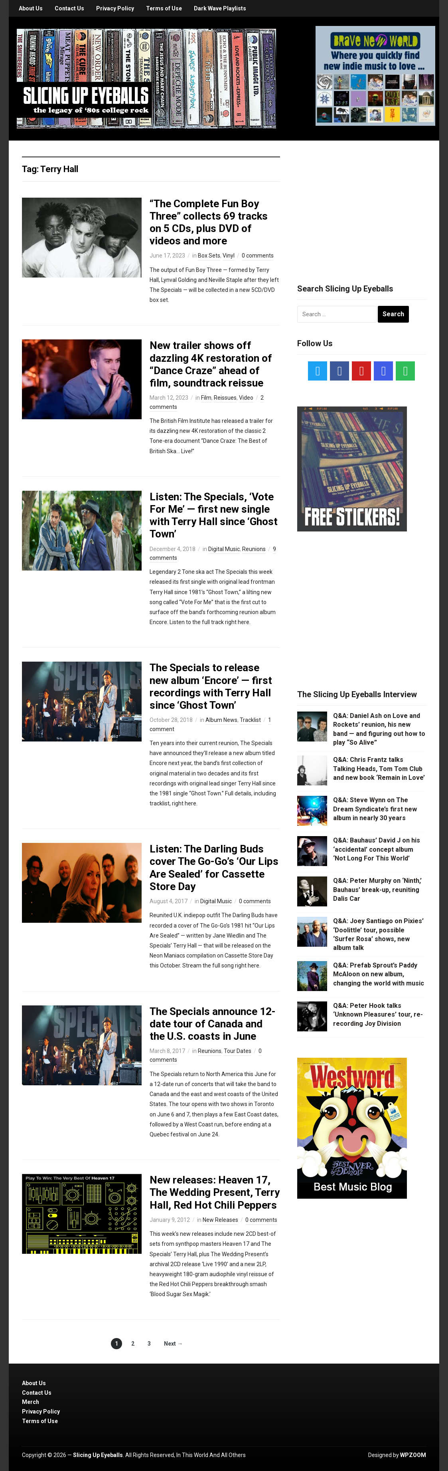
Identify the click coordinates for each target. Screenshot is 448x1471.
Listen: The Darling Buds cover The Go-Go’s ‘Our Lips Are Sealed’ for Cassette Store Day (214, 867)
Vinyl (229, 255)
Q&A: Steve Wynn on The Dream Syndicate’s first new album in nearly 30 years (375, 809)
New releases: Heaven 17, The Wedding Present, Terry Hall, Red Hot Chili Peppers (215, 1192)
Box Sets (209, 255)
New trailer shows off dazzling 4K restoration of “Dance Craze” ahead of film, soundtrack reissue (211, 364)
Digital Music (224, 549)
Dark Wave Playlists (220, 8)
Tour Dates (237, 1051)
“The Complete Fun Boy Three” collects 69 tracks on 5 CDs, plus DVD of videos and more (209, 222)
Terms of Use (164, 8)
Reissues (225, 398)
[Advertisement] (361, 202)
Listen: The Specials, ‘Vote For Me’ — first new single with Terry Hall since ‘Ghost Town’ (214, 515)
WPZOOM (413, 1455)
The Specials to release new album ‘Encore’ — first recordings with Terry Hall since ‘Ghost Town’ (211, 686)
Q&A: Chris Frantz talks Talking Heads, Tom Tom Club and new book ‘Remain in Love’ (379, 768)
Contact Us (69, 8)
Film (206, 398)
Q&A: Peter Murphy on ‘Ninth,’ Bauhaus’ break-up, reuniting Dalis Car (377, 889)
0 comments (258, 255)
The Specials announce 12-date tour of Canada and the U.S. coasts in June (213, 1023)
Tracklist (250, 720)
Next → (173, 1343)
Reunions (254, 549)
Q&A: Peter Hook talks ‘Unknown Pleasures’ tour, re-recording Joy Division (378, 1014)
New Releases (220, 1220)
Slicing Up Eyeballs (98, 1455)
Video (246, 398)
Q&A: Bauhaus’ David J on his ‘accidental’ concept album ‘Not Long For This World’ (376, 849)
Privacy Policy (115, 8)
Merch (30, 1402)
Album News (221, 720)
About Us (31, 8)
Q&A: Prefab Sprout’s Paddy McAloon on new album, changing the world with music (378, 974)
